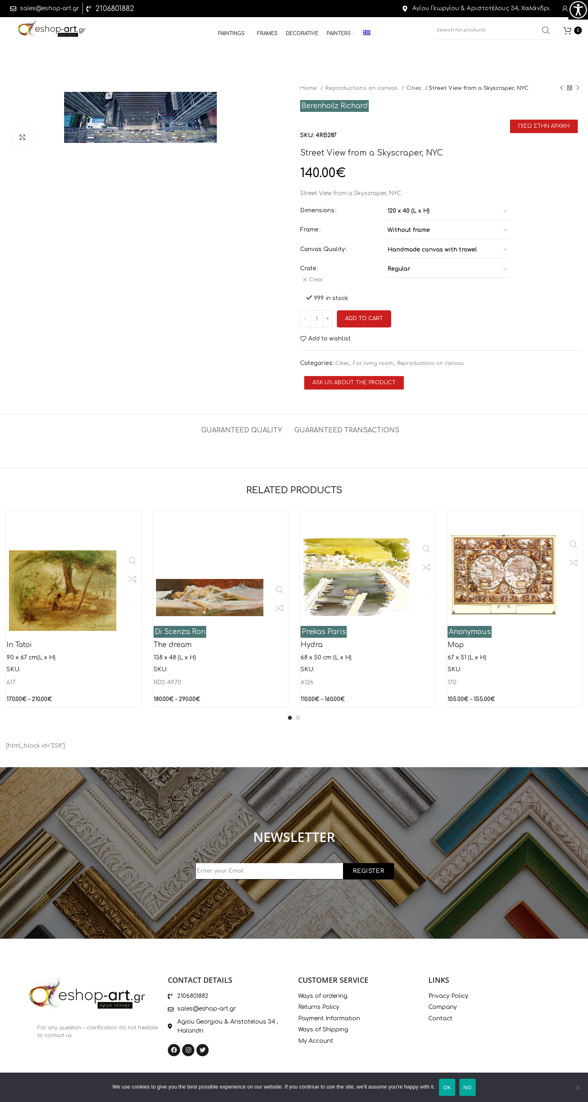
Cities (415, 88)
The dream (173, 642)
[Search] (496, 32)
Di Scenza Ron (180, 629)
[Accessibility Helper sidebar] (578, 10)
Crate (308, 268)
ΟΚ (447, 1087)
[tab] (241, 423)
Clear (317, 280)
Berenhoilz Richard (334, 106)
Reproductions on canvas (362, 88)
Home (309, 88)
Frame (309, 230)
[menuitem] (366, 36)
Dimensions (317, 210)
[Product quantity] (316, 316)
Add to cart (364, 316)
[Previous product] (561, 88)
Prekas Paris (324, 629)
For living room (373, 360)
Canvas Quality (322, 249)
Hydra (312, 642)
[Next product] (578, 88)
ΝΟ (467, 1087)
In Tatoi (19, 642)
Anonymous (470, 629)
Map (456, 642)
